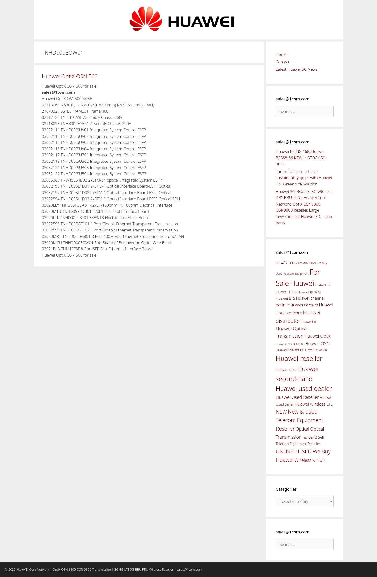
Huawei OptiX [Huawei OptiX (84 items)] (318, 336)
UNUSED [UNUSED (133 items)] (286, 451)
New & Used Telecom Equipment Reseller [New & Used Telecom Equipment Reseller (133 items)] (299, 420)
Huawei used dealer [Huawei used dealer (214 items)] (304, 388)
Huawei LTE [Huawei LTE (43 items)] (309, 322)
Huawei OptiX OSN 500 (70, 76)
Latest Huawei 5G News (297, 69)
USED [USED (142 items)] (305, 451)
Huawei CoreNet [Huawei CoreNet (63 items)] (304, 305)
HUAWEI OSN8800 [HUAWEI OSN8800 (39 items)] (315, 350)
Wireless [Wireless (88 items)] (303, 460)
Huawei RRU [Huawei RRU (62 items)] (286, 369)
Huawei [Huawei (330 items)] (302, 283)
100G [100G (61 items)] (292, 262)
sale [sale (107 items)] (312, 436)
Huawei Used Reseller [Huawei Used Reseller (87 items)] (297, 397)
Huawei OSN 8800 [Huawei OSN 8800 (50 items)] (289, 350)
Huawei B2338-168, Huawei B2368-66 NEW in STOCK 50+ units (301, 158)
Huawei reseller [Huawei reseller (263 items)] (299, 358)
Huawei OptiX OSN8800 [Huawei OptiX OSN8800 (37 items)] (290, 344)
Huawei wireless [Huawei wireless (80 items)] (310, 404)
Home (281, 54)
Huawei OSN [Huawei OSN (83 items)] (317, 343)
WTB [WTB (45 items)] (315, 461)
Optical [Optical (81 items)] (302, 429)
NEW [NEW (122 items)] (281, 411)
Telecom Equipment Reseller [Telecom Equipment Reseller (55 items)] (298, 443)
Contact (282, 62)
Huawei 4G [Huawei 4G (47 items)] (323, 284)
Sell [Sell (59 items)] (321, 437)
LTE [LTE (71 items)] (330, 404)
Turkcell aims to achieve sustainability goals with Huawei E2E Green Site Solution (304, 178)
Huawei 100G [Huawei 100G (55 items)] (286, 292)
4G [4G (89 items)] (284, 262)
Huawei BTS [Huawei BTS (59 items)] (285, 298)
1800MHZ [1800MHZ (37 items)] (315, 263)
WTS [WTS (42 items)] (322, 460)
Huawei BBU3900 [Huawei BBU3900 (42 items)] (309, 292)
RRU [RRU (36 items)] (305, 437)
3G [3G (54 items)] (278, 263)
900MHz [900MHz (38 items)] (303, 263)
